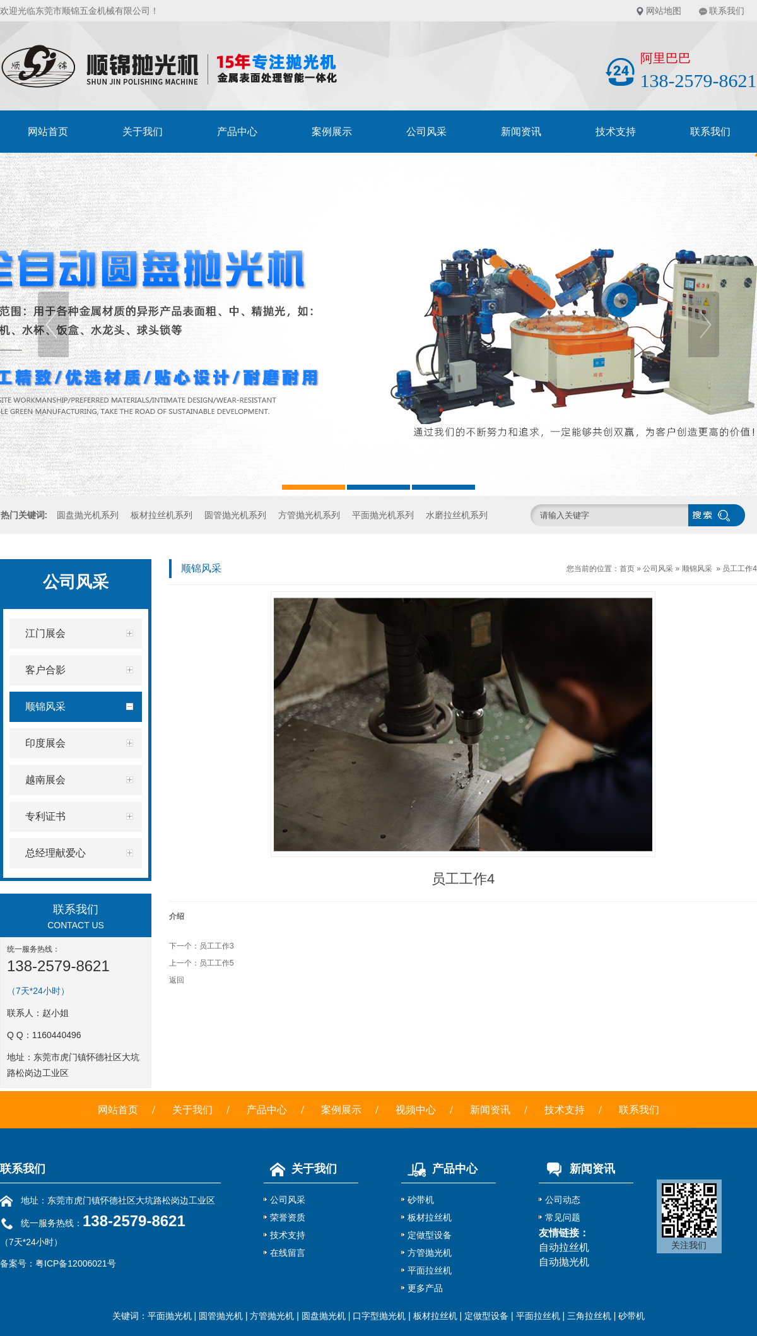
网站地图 (663, 11)
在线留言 (287, 1253)
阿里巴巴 (665, 58)
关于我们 (142, 131)
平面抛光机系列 (383, 515)
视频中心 (416, 1109)
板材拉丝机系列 (161, 515)
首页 (627, 568)
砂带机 (421, 1200)
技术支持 (616, 131)
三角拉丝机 (589, 1316)
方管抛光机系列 (309, 515)
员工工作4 (739, 568)
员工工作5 (216, 963)
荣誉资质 (287, 1217)
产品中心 (237, 131)
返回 (176, 980)
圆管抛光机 (221, 1316)
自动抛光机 (564, 1261)
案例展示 (332, 131)
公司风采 (426, 131)
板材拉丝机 (430, 1217)
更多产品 (425, 1288)
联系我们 (726, 11)
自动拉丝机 (564, 1247)
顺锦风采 (697, 568)
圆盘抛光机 (324, 1316)
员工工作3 (216, 946)
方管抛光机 (430, 1253)
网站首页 (48, 131)
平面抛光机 (170, 1316)
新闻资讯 (521, 131)
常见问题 (562, 1217)
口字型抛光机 (379, 1316)
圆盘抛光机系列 (88, 515)
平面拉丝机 (430, 1270)
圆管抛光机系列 (235, 515)
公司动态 (562, 1200)
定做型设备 (430, 1235)
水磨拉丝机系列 (457, 515)
